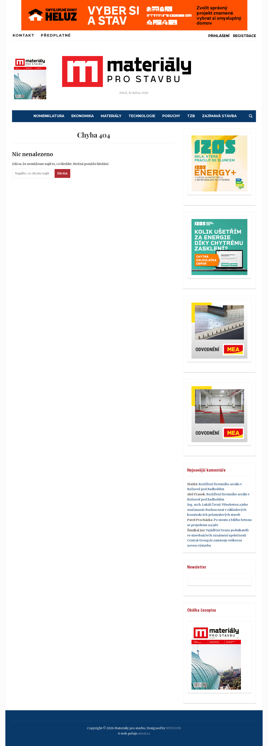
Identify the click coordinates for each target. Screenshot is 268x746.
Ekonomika (82, 116)
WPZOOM (173, 728)
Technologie (142, 116)
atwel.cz (144, 733)
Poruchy (171, 116)
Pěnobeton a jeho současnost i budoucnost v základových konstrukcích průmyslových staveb (217, 510)
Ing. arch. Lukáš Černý (204, 505)
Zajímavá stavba (219, 116)
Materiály (111, 116)
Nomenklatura (49, 116)
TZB (191, 116)
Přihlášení (219, 36)
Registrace (244, 36)
